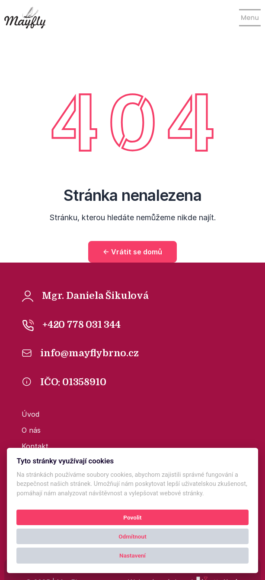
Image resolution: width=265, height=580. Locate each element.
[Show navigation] (250, 17)
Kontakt (35, 446)
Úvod (30, 414)
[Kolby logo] (24, 18)
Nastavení (132, 555)
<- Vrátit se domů (132, 251)
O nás (31, 430)
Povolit (132, 517)
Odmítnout (132, 536)
